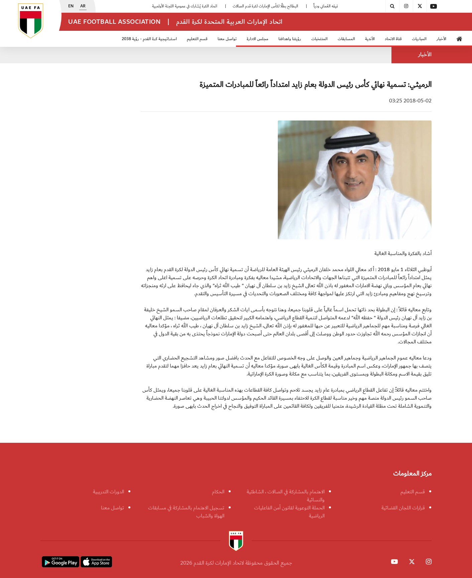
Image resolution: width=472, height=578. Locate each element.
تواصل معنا (227, 39)
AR (83, 6)
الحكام (218, 491)
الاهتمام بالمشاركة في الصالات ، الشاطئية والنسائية (286, 495)
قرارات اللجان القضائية (403, 507)
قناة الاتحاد (393, 39)
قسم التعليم (197, 39)
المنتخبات (319, 39)
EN (71, 6)
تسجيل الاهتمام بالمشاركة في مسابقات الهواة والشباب (186, 511)
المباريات (419, 39)
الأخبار (441, 39)
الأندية (370, 39)
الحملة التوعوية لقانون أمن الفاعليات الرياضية (289, 511)
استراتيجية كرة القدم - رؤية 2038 (149, 39)
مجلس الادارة (257, 39)
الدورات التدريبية (108, 491)
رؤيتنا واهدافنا (289, 39)
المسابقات (346, 39)
